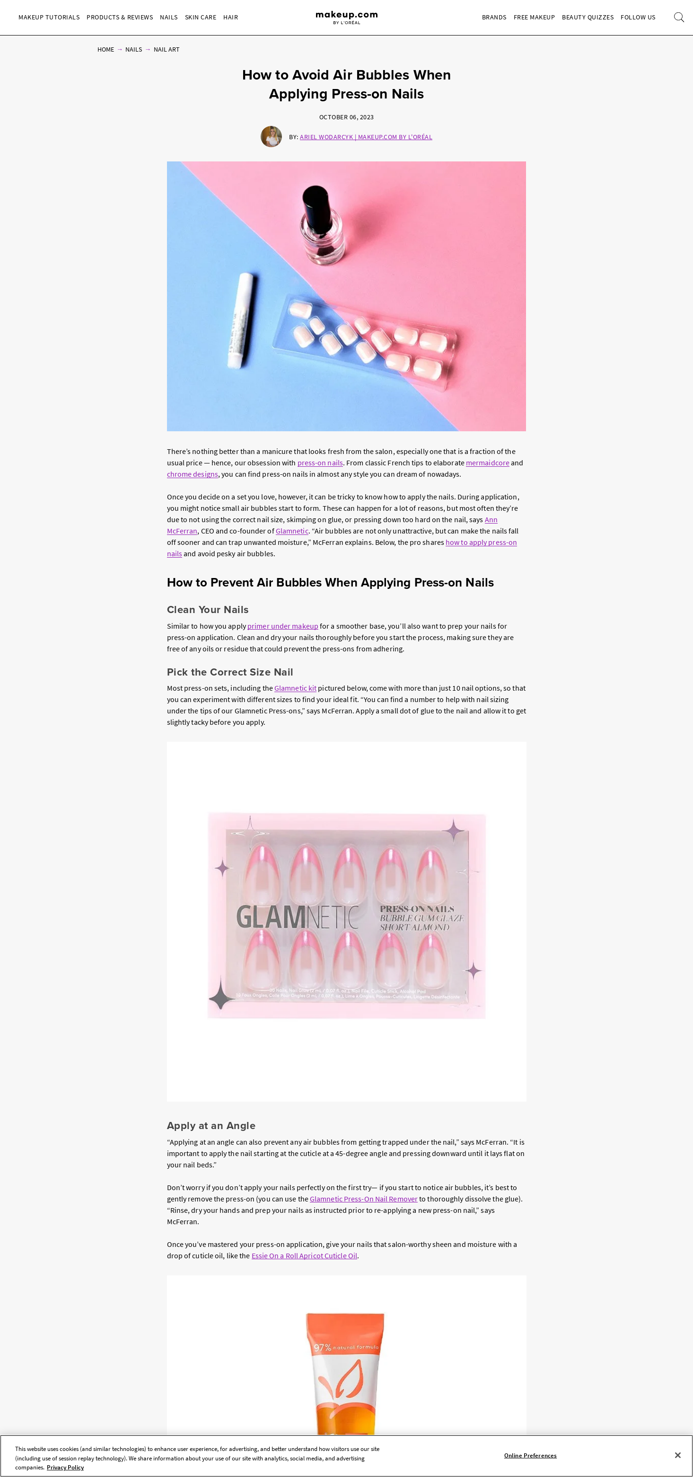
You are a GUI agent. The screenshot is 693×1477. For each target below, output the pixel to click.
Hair (230, 17)
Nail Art (167, 49)
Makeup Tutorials (48, 17)
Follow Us (638, 17)
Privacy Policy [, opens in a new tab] (65, 1467)
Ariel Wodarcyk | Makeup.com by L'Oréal (366, 137)
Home (105, 49)
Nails (169, 17)
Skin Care (201, 17)
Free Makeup (534, 17)
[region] (346, 1456)
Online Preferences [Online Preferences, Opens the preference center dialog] (530, 1455)
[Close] (677, 1455)
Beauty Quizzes (588, 17)
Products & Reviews (120, 17)
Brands (494, 17)
